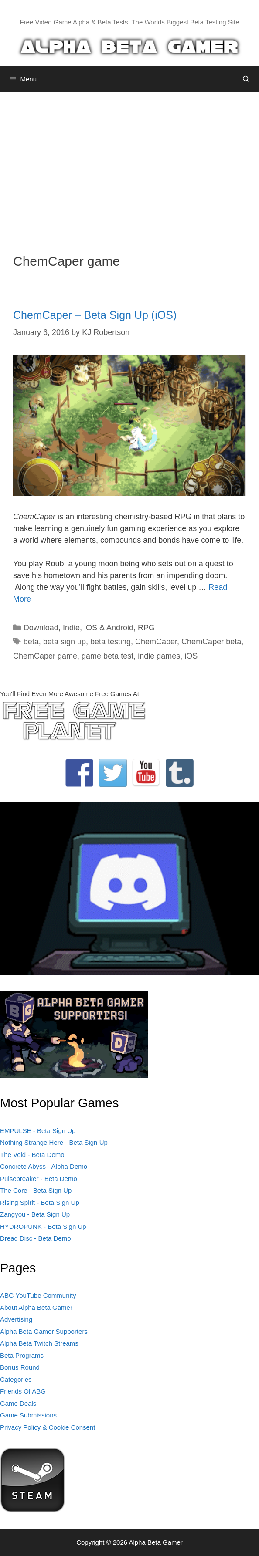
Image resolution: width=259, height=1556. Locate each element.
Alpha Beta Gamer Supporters (44, 1331)
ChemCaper (156, 641)
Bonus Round (20, 1367)
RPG (146, 627)
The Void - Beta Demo (32, 1154)
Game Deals (18, 1403)
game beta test (107, 656)
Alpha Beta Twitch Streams (39, 1343)
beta (31, 641)
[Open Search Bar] (246, 79)
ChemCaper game (45, 656)
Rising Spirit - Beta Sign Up (39, 1202)
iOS (191, 656)
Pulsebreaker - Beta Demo (38, 1178)
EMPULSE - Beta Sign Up (37, 1130)
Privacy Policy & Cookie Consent (47, 1427)
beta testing (110, 641)
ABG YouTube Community (38, 1295)
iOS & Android (108, 627)
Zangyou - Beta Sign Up (35, 1214)
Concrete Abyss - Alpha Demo (43, 1166)
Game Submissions (28, 1415)
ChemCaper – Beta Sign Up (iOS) (95, 315)
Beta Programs (22, 1355)
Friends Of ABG (23, 1391)
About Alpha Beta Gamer (36, 1307)
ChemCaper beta (211, 641)
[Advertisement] (129, 166)
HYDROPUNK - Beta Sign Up (43, 1226)
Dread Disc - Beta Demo (35, 1238)
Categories (16, 1379)
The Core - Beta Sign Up (36, 1190)
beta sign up (64, 641)
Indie (71, 627)
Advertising (16, 1319)
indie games (159, 656)
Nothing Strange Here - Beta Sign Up (54, 1142)
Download (41, 627)
